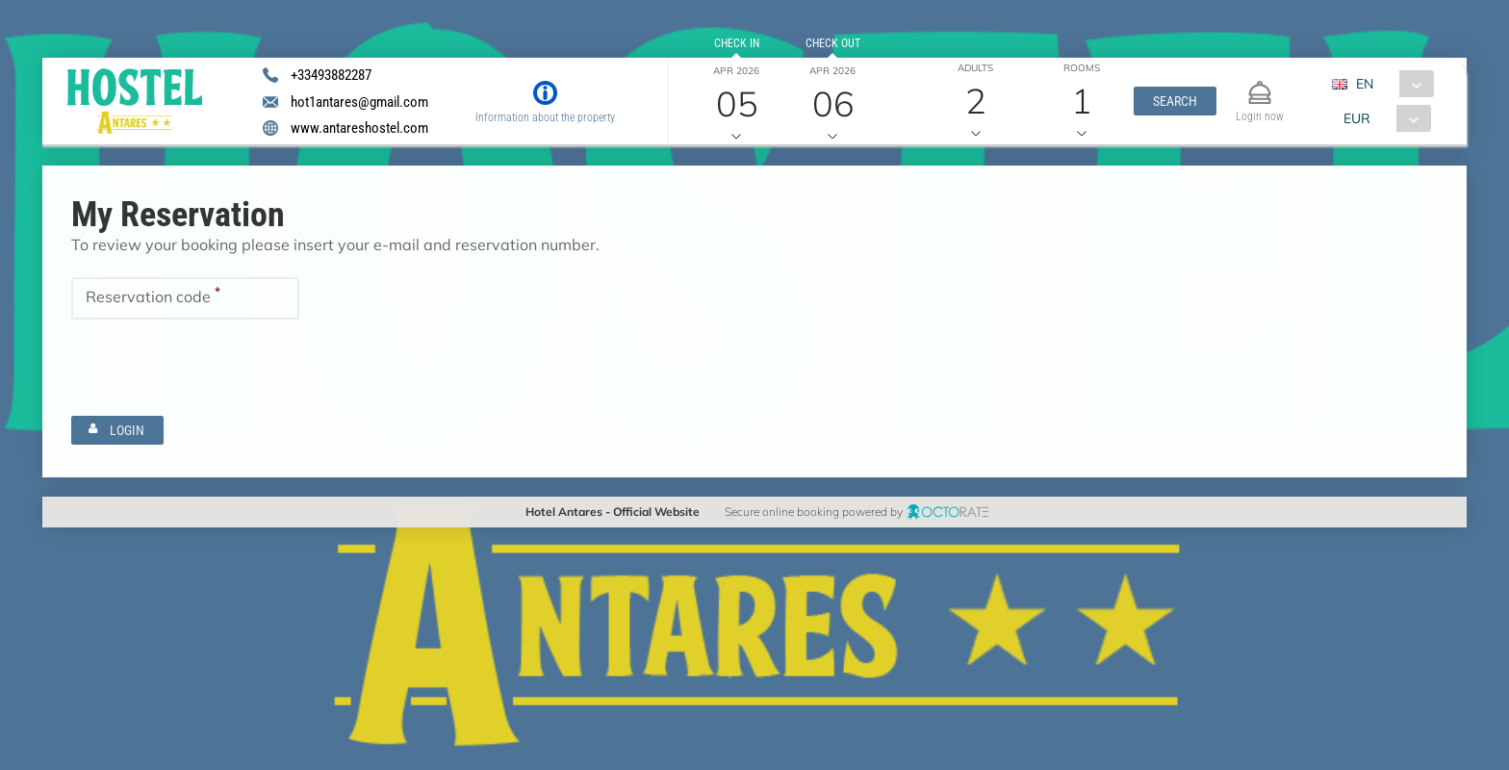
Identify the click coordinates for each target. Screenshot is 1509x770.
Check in (735, 43)
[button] (1175, 101)
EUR (1356, 118)
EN (1364, 83)
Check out (832, 43)
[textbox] (185, 298)
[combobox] (1390, 83)
